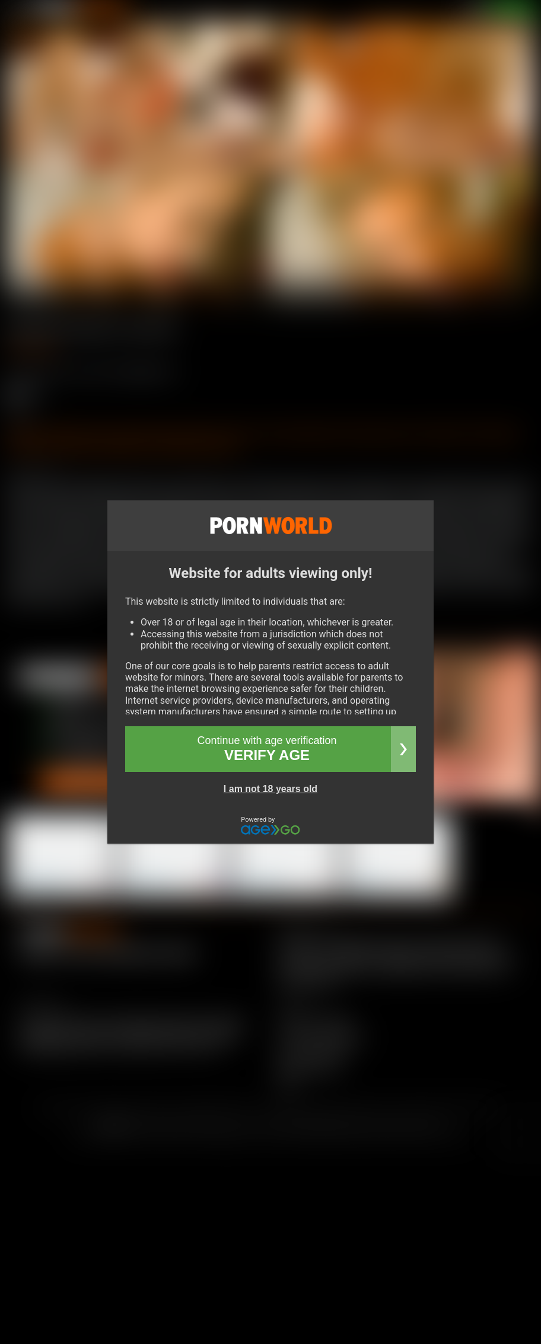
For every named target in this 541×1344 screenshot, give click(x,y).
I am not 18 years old (270, 789)
